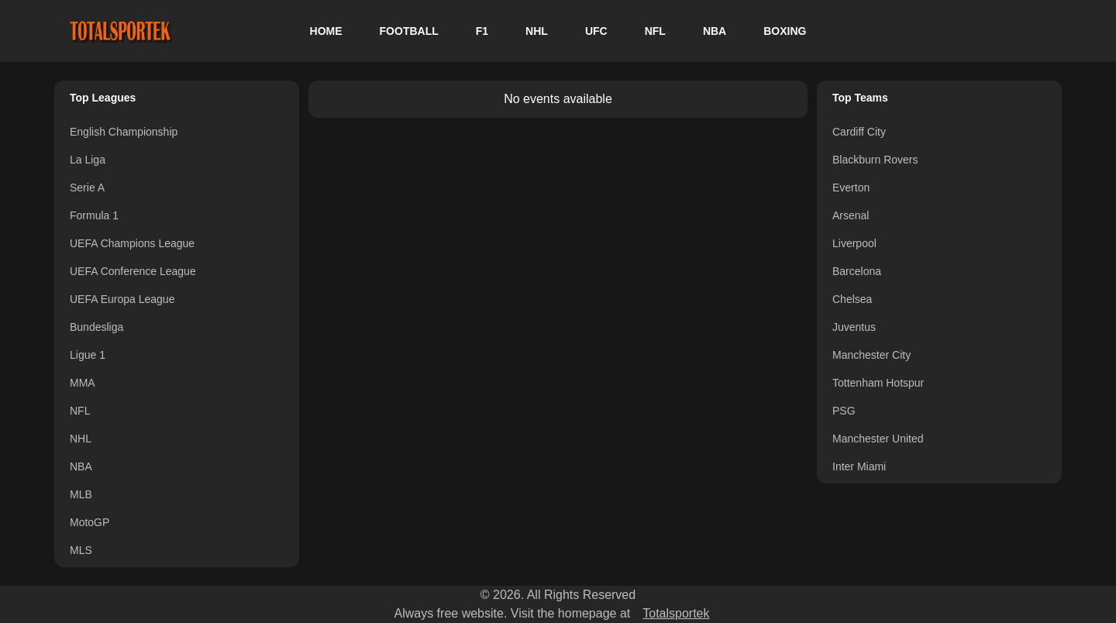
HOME (326, 31)
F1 (482, 31)
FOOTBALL (409, 31)
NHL (536, 31)
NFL (655, 31)
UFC (596, 31)
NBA (714, 31)
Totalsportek (675, 613)
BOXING (784, 31)
